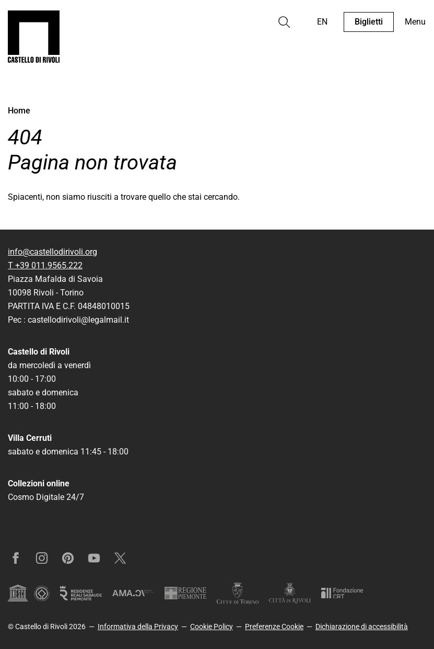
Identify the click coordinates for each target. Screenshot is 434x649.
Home (19, 111)
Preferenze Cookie (274, 626)
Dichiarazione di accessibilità (361, 626)
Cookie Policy (211, 626)
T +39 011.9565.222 (45, 265)
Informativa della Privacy (138, 626)
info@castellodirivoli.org (52, 252)
